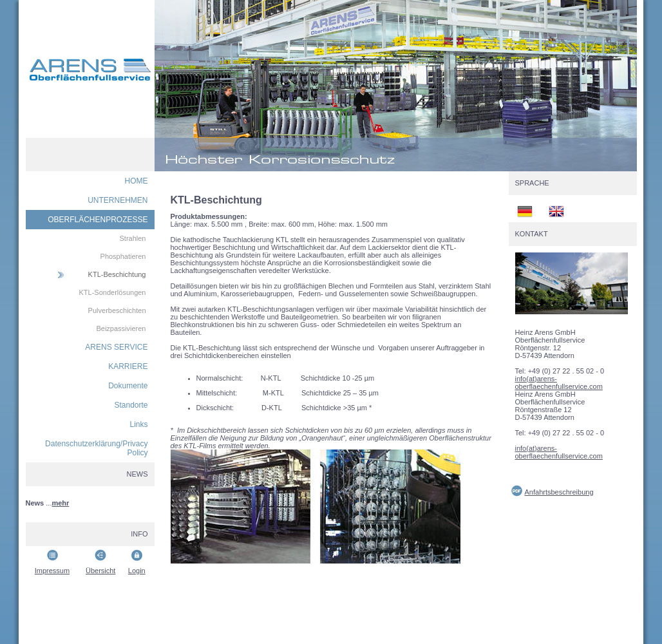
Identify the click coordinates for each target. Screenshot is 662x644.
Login (137, 570)
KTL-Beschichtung (117, 274)
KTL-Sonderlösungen (112, 292)
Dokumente (127, 385)
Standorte (130, 405)
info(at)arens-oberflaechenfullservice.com (559, 382)
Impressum (52, 570)
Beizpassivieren (121, 328)
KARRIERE (127, 366)
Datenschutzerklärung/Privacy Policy (96, 448)
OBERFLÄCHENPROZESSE (97, 219)
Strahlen (133, 238)
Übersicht (100, 570)
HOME (136, 180)
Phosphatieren (123, 256)
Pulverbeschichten (117, 310)
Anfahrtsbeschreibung (559, 492)
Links (138, 424)
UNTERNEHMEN (117, 200)
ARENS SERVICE (116, 347)
